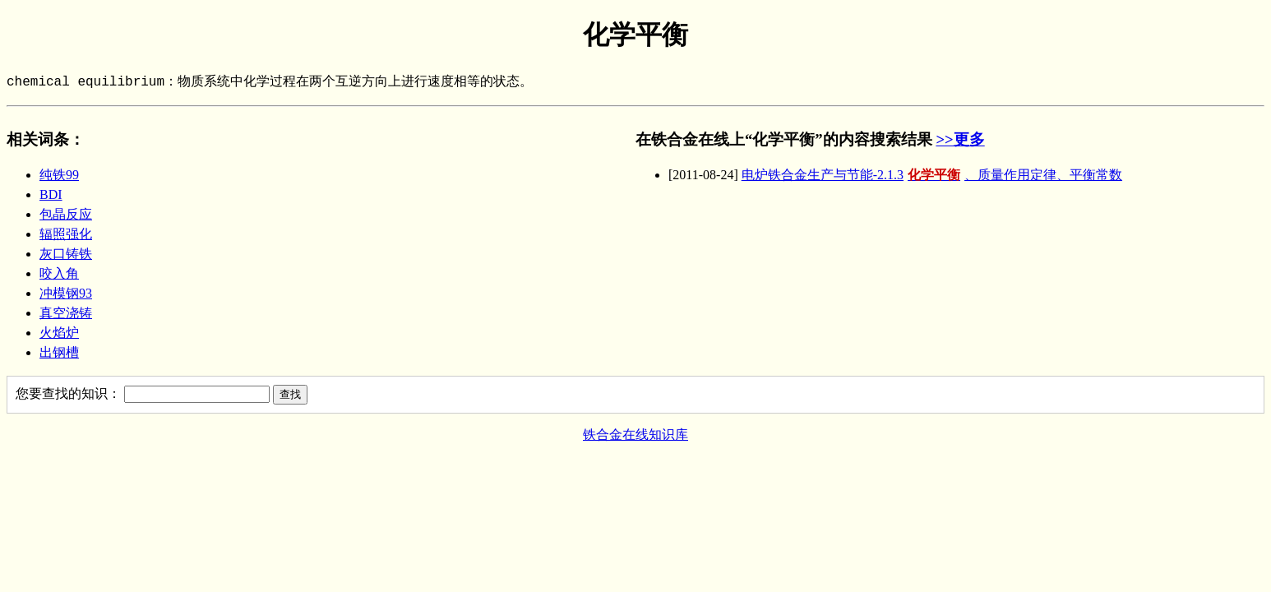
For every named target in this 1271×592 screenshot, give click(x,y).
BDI (50, 194)
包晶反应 (65, 214)
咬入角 (59, 273)
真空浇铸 (65, 313)
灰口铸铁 (65, 254)
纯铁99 (59, 175)
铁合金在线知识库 (635, 435)
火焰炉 (59, 333)
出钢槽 (59, 352)
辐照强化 (65, 234)
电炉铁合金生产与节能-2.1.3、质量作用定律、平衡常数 (932, 175)
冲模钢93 (65, 293)
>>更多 (960, 139)
